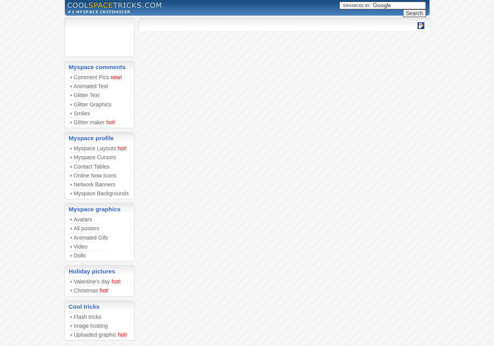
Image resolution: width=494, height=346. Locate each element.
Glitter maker (89, 122)
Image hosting (91, 326)
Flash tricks (87, 317)
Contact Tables (92, 166)
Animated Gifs (91, 238)
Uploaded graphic (95, 335)
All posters (86, 228)
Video (81, 246)
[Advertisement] (92, 37)
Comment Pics (91, 77)
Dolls (80, 255)
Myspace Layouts (95, 148)
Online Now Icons (95, 175)
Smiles (82, 113)
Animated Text (91, 86)
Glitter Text (87, 95)
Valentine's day (92, 281)
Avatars (83, 219)
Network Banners (94, 184)
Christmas (86, 290)
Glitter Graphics (93, 104)
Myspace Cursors (95, 157)
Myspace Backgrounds (101, 193)
